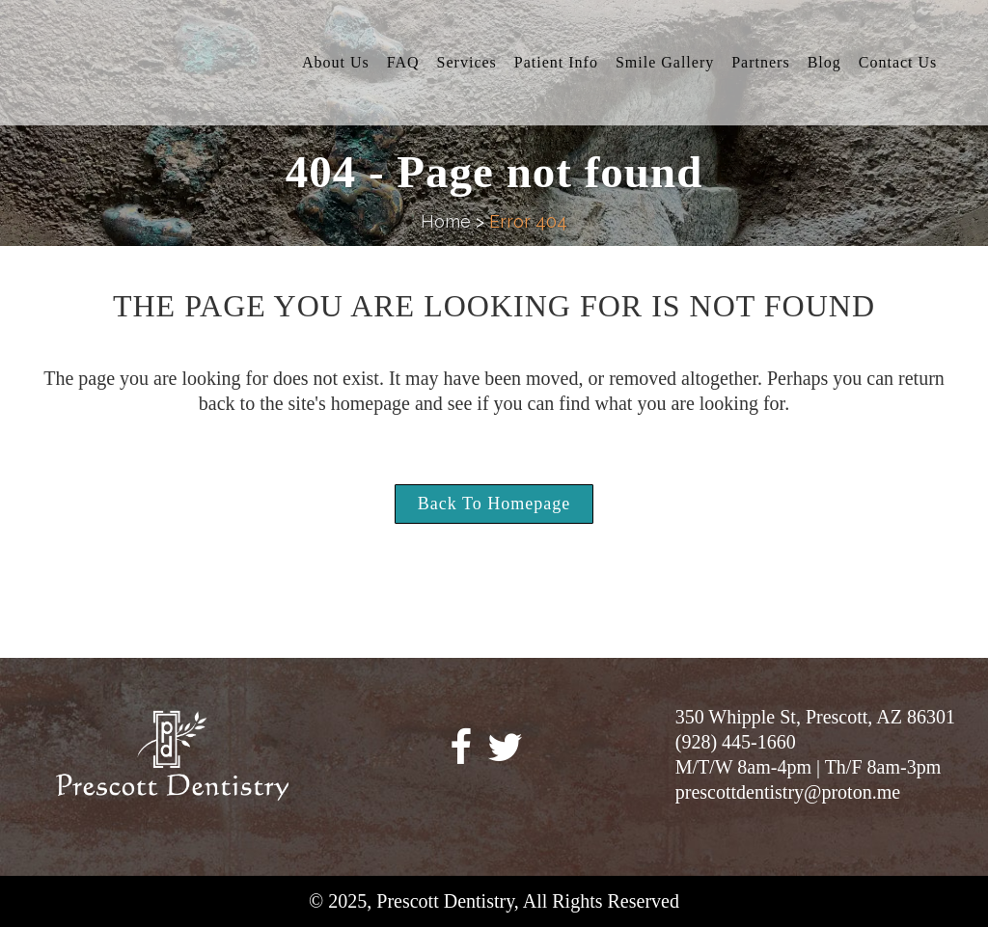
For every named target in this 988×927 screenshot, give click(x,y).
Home (446, 221)
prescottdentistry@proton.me (787, 792)
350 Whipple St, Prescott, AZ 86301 (815, 716)
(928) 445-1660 (735, 741)
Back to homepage (494, 503)
